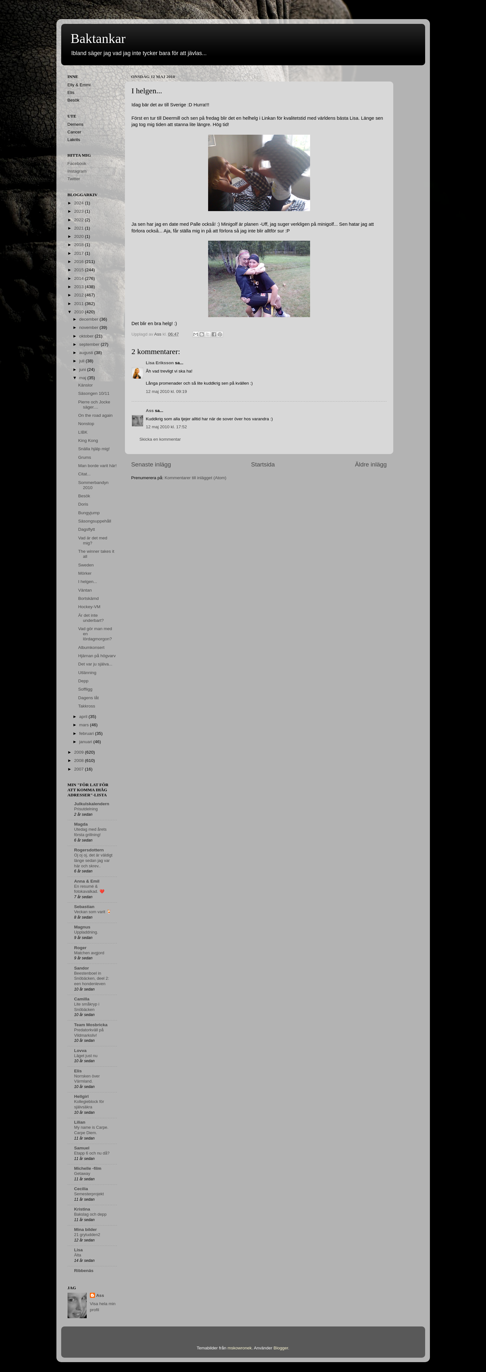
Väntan (85, 590)
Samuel (82, 1148)
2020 (79, 236)
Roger (80, 947)
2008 (79, 760)
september (90, 344)
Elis (78, 1071)
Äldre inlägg (371, 464)
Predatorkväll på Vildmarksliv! (89, 1032)
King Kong (88, 440)
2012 (79, 295)
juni (83, 369)
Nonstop (86, 423)
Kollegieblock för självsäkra (89, 1104)
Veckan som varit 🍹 (93, 911)
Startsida (263, 464)
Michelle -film (88, 1168)
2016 (79, 261)
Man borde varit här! (97, 465)
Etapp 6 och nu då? (92, 1153)
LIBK (82, 432)
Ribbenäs (84, 1270)
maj (83, 377)
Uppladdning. (86, 932)
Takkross (86, 706)
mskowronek (240, 1348)
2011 (79, 303)
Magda (81, 824)
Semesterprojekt (89, 1193)
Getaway (82, 1173)
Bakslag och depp (90, 1214)
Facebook (77, 163)
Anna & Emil (87, 881)
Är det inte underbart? (91, 618)
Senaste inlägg (151, 464)
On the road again (95, 415)
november (89, 327)
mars (84, 724)
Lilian (79, 1122)
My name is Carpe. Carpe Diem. (91, 1130)
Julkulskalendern (91, 803)
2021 (79, 228)
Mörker (84, 573)
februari (87, 733)
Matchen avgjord (89, 952)
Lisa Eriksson (160, 362)
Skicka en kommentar (160, 439)
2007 (79, 769)
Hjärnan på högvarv (97, 655)
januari (86, 741)
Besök (84, 496)
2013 (79, 286)
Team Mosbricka (91, 1024)
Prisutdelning (86, 809)
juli (82, 361)
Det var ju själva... (95, 664)
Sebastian (84, 906)
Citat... (84, 474)
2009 (79, 752)
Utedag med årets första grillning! (90, 832)
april (84, 716)
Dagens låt (88, 697)
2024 (79, 203)
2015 (79, 269)
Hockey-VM (89, 606)
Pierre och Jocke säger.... (94, 404)
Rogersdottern (89, 850)
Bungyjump (89, 512)
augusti (86, 352)
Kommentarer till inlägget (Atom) (196, 477)
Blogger (280, 1348)
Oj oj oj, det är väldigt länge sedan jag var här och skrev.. (93, 860)
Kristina (82, 1209)
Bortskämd (88, 598)
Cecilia (81, 1188)
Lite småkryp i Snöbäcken (86, 1007)
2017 (79, 253)
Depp (83, 681)
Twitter (74, 178)
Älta (77, 1255)
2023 (79, 211)
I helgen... (87, 581)
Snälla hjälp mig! (94, 448)
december (89, 319)
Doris (83, 504)
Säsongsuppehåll (94, 521)
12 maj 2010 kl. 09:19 (166, 391)
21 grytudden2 (87, 1234)
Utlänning (87, 672)
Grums (84, 457)
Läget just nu (86, 1055)
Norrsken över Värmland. (87, 1079)
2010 (79, 311)
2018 (79, 244)
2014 (79, 278)
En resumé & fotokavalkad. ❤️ (89, 889)
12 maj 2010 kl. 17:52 (166, 426)
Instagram (77, 171)
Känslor (85, 385)
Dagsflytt (86, 529)
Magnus (82, 927)
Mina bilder (85, 1229)
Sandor (81, 968)
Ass (150, 410)
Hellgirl (81, 1096)
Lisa (78, 1250)
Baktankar (98, 38)
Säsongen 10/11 (93, 393)
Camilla (82, 999)
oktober (87, 336)
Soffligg (85, 689)
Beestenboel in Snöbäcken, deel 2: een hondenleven (91, 978)
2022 (79, 219)
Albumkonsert (91, 647)
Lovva (80, 1050)
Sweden (86, 565)
